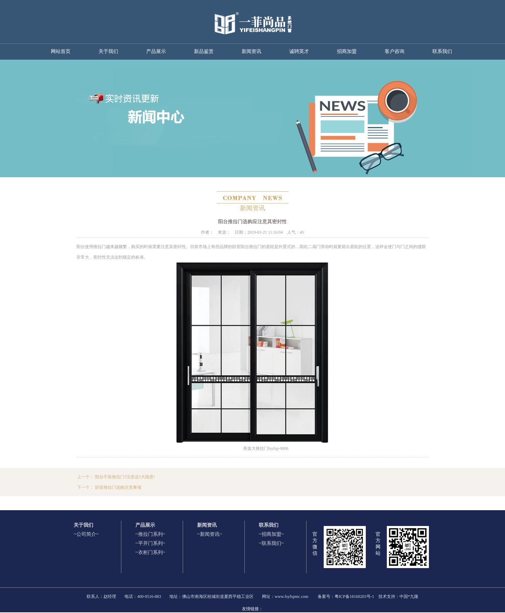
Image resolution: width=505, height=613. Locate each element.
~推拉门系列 (149, 534)
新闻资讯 (251, 51)
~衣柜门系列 (149, 552)
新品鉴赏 (204, 51)
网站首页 (60, 51)
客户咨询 (394, 51)
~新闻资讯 (208, 534)
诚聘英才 (299, 51)
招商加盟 (347, 51)
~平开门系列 (149, 543)
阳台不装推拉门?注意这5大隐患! (125, 476)
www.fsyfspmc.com (291, 596)
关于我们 (108, 51)
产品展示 (156, 51)
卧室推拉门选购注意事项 (118, 487)
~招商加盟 (270, 534)
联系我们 (442, 51)
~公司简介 (85, 534)
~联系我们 (270, 543)
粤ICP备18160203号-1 (354, 596)
